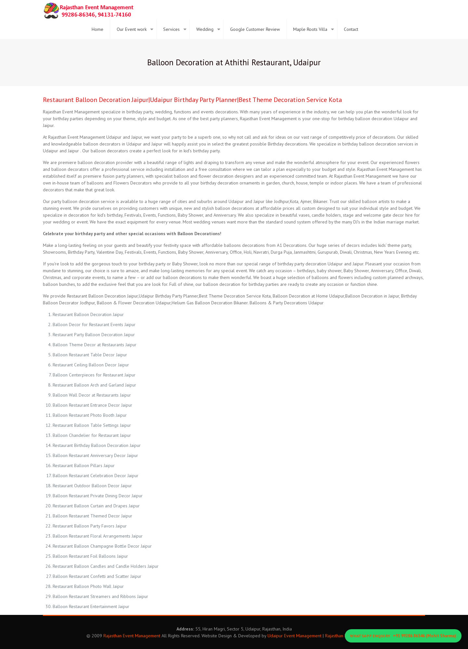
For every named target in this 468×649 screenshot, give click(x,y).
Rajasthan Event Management (131, 636)
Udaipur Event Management (294, 636)
